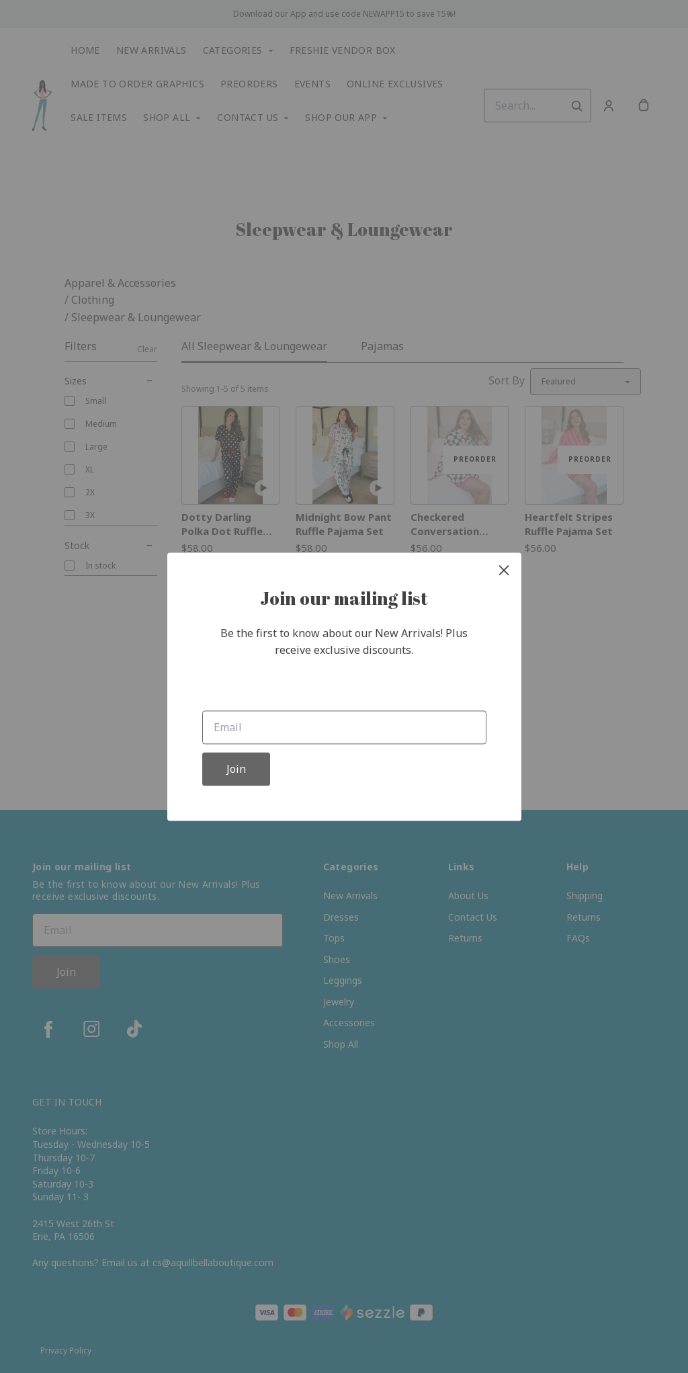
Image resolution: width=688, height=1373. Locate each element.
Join (236, 768)
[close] (504, 570)
